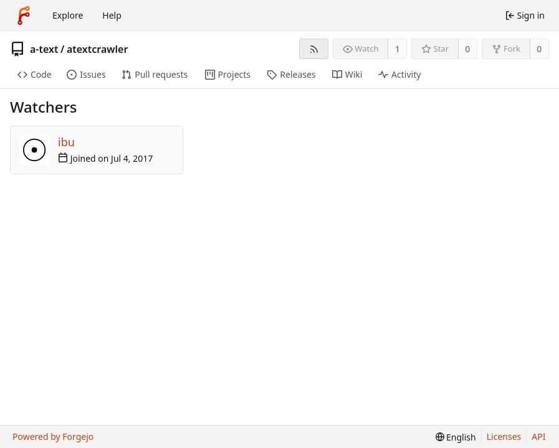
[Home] (23, 15)
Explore (67, 15)
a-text (44, 49)
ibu (66, 141)
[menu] (456, 437)
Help (112, 15)
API (538, 436)
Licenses (504, 436)
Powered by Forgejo (52, 436)
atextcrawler (97, 49)
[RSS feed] (313, 49)
